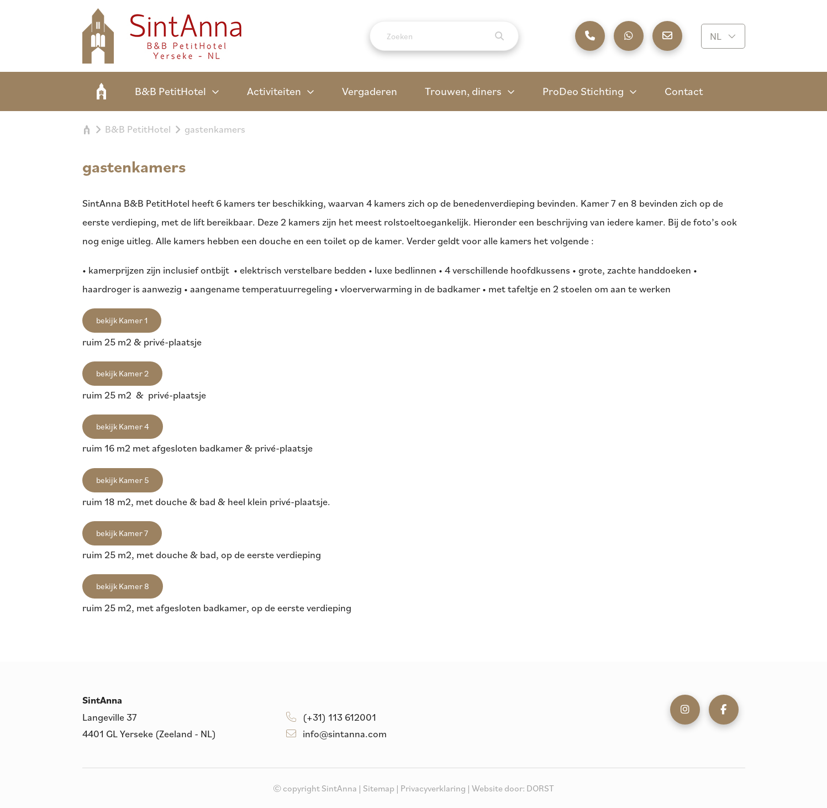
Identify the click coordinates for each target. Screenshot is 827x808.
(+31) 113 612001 (331, 717)
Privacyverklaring (433, 788)
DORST (540, 788)
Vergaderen (369, 91)
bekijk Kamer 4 (122, 426)
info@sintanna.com (336, 733)
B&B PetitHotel (170, 91)
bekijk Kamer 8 (122, 586)
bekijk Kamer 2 (122, 373)
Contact (684, 91)
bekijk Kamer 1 (122, 320)
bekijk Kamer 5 (122, 480)
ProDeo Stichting (583, 91)
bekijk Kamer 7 (122, 533)
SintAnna (101, 91)
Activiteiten (274, 91)
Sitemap (378, 788)
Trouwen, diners (463, 91)
